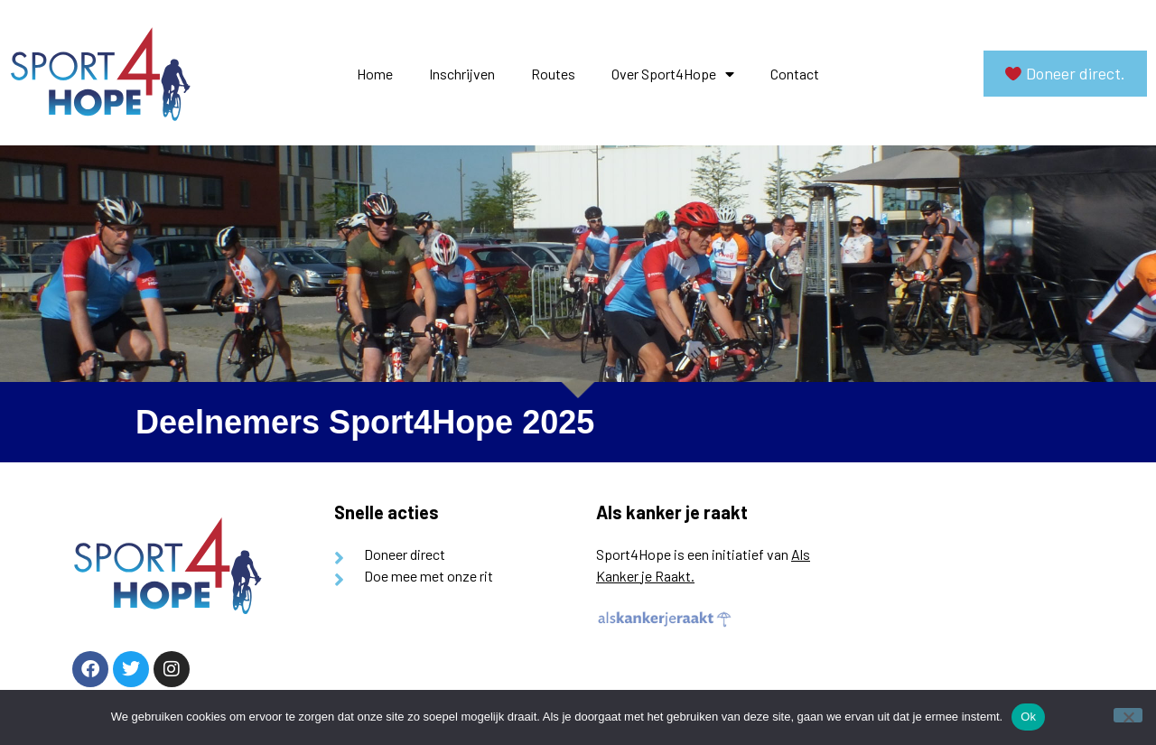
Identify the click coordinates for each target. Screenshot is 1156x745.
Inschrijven (462, 73)
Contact (794, 73)
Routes (553, 73)
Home (375, 73)
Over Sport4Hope (672, 74)
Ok (1028, 716)
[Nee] (1128, 715)
